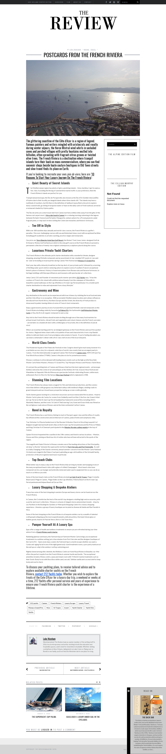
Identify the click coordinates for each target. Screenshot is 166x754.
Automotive (35, 37)
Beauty (47, 37)
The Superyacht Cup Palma (44, 716)
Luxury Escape (70, 603)
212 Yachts (81, 277)
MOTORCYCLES (130, 37)
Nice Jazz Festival (62, 375)
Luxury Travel (84, 603)
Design (68, 37)
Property (57, 43)
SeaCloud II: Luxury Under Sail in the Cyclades (83, 718)
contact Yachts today (48, 574)
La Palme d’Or (63, 310)
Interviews (80, 37)
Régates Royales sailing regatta (76, 427)
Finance (91, 37)
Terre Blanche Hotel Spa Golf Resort (49, 240)
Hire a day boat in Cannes (55, 215)
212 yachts (34, 603)
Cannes (44, 603)
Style (67, 43)
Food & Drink (105, 37)
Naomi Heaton (43, 669)
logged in (46, 729)
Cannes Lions (81, 353)
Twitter (61, 626)
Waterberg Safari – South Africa (83, 669)
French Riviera (56, 603)
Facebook (46, 626)
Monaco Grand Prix (35, 608)
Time (92, 43)
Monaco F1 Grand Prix (86, 261)
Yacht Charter (77, 608)
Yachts (30, 612)
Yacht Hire (90, 608)
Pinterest (76, 626)
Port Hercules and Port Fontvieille (80, 447)
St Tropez (57, 608)
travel (66, 608)
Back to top (128, 749)
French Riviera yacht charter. (47, 532)
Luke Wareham (75, 50)
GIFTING (110, 43)
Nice (48, 608)
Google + (93, 626)
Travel (100, 43)
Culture (58, 37)
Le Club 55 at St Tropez (78, 477)
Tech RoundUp (79, 43)
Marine (117, 37)
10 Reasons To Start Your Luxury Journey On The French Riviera (60, 176)
